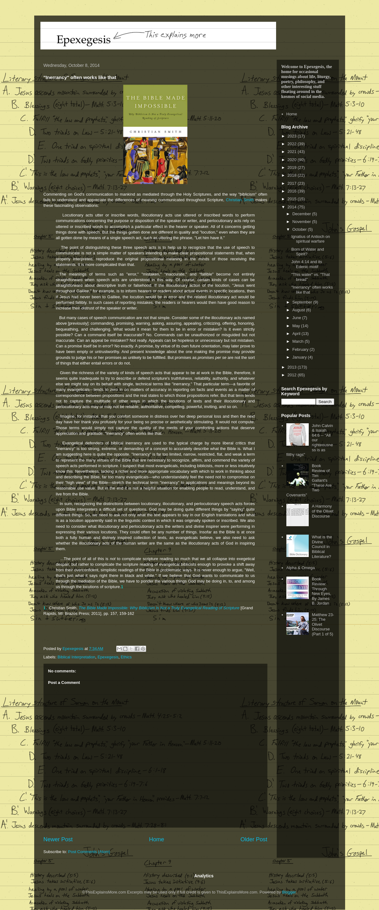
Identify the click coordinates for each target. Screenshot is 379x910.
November (302, 221)
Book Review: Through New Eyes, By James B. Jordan (321, 591)
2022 (293, 144)
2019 (293, 167)
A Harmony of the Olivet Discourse (322, 511)
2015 (293, 199)
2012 (293, 375)
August (299, 310)
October (300, 229)
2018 (293, 175)
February (301, 349)
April (297, 333)
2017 (293, 183)
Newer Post (58, 839)
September (302, 302)
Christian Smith (240, 199)
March (298, 341)
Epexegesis (108, 657)
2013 (293, 367)
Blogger (289, 892)
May (296, 325)
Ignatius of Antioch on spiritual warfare (310, 239)
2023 (293, 136)
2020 (293, 159)
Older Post (254, 839)
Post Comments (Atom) (89, 851)
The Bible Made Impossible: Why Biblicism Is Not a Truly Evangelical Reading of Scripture (159, 608)
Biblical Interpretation (76, 657)
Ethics (126, 657)
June (297, 317)
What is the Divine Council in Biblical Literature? (322, 547)
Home (156, 839)
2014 (293, 207)
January (300, 357)
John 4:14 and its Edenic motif (306, 264)
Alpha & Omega (300, 567)
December (302, 213)
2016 (293, 191)
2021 (293, 151)
